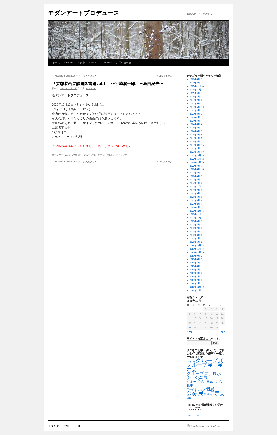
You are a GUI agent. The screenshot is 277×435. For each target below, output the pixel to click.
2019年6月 (195, 266)
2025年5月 (195, 107)
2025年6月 (195, 103)
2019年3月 (195, 276)
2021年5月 (195, 197)
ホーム (56, 62)
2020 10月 (71, 154)
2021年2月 (195, 203)
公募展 (109, 154)
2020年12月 (195, 210)
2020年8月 (195, 224)
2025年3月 (195, 113)
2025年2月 (195, 117)
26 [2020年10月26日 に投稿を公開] (189, 327)
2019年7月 (195, 262)
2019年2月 (195, 280)
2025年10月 (195, 89)
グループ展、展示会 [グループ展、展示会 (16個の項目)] (204, 367)
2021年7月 (195, 190)
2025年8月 (195, 96)
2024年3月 (195, 131)
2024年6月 (195, 124)
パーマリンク (120, 154)
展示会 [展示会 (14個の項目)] (217, 393)
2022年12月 (195, 155)
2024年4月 (195, 127)
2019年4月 (195, 273)
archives (107, 62)
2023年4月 (195, 141)
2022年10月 (195, 162)
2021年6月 (195, 193)
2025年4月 (195, 110)
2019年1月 (195, 283)
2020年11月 (195, 214)
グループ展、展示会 (94, 154)
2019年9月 (195, 255)
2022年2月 (195, 179)
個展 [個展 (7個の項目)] (210, 389)
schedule (69, 62)
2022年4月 (195, 172)
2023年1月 (195, 152)
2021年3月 (195, 200)
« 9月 (189, 331)
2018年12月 (195, 287)
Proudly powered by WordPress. (205, 426)
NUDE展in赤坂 (166, 75)
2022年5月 (195, 169)
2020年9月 (195, 221)
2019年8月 (195, 259)
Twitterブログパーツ (193, 415)
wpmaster (91, 88)
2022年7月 (195, 165)
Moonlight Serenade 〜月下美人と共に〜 (74, 75)
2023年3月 (195, 145)
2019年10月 (195, 252)
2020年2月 (195, 238)
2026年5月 (195, 79)
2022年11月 (195, 159)
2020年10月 (195, 217)
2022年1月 (195, 183)
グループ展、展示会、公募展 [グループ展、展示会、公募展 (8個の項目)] (204, 375)
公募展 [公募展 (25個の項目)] (195, 393)
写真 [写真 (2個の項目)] (206, 394)
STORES (94, 62)
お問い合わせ (123, 62)
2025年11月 (195, 86)
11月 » (221, 331)
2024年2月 (195, 134)
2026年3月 (195, 82)
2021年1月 (195, 207)
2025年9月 (195, 93)
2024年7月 (195, 120)
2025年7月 (195, 100)
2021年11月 (195, 186)
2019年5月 (195, 269)
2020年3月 (195, 235)
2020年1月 (195, 242)
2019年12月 (195, 245)
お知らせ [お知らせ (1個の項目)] (191, 362)
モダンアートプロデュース (83, 13)
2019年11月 (195, 249)
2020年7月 (195, 228)
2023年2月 (195, 148)
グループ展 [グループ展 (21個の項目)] (209, 360)
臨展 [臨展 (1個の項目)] (189, 398)
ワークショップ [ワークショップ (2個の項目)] (196, 389)
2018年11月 (195, 290)
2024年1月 (195, 138)
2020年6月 (195, 231)
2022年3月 (195, 176)
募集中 (81, 62)
